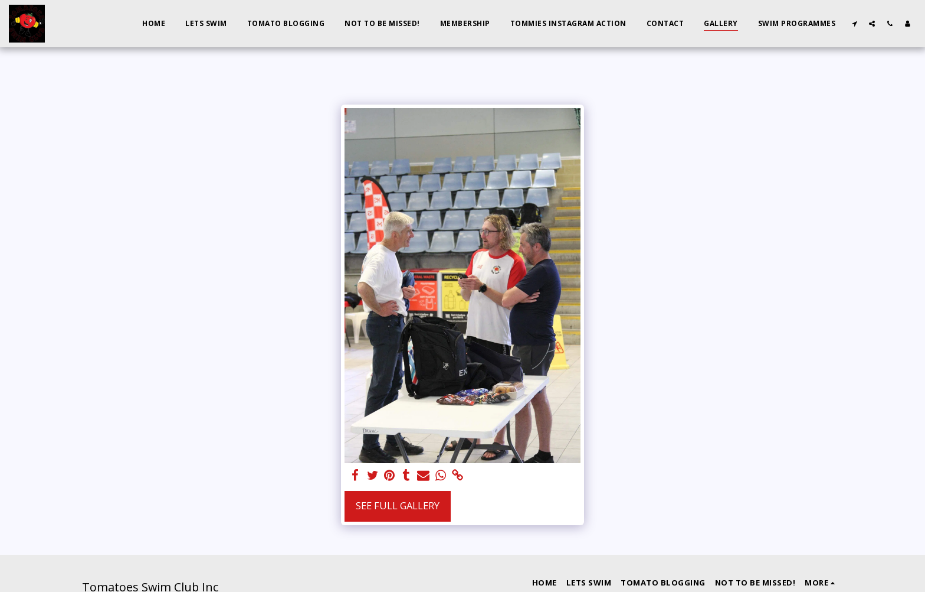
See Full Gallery (397, 505)
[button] (854, 23)
